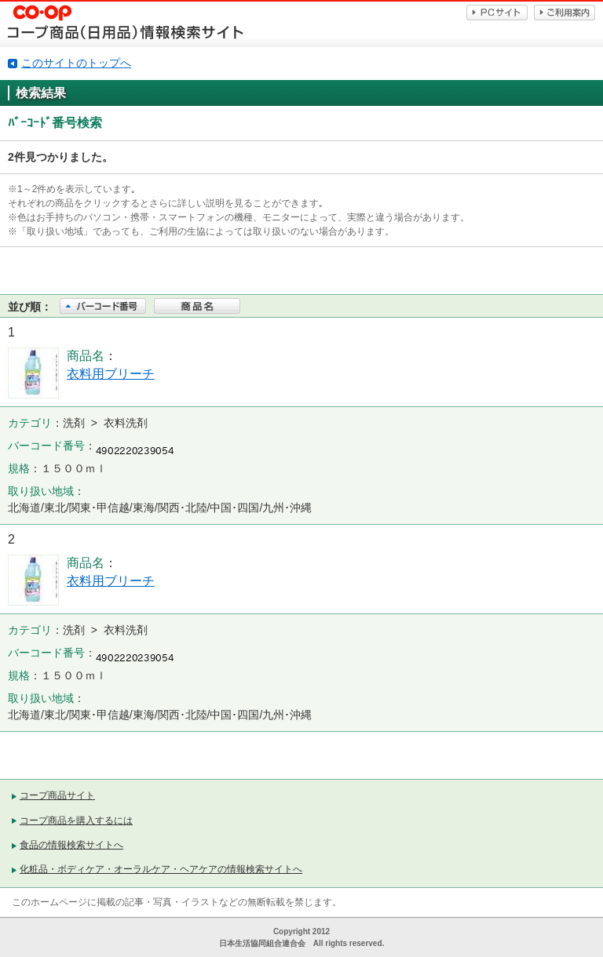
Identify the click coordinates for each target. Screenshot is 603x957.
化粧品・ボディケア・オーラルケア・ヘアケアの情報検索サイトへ (161, 869)
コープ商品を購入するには (76, 820)
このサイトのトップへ (76, 62)
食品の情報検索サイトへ (71, 844)
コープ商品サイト (57, 795)
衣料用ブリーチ (111, 373)
